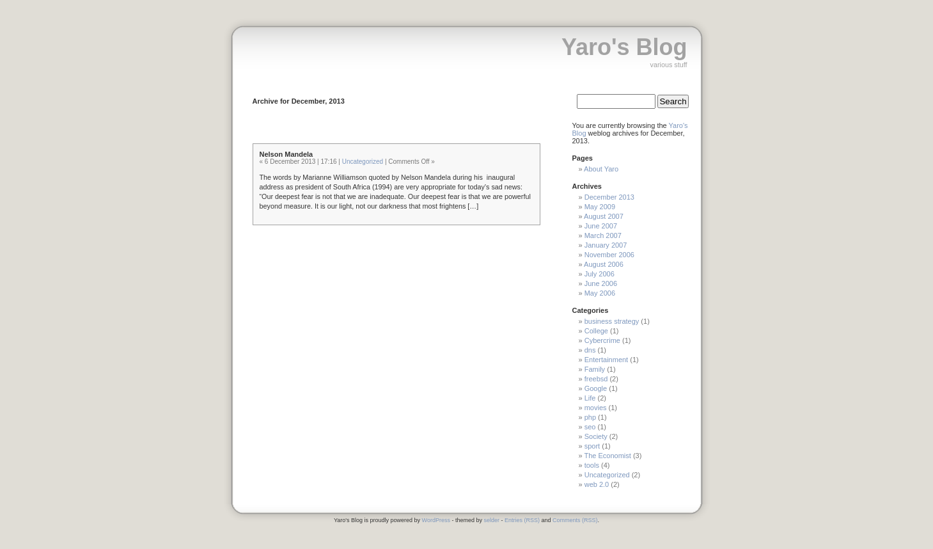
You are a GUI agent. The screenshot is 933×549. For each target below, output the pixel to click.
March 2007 (603, 235)
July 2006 (599, 274)
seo (590, 427)
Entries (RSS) (522, 520)
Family (594, 369)
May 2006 (599, 293)
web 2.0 (596, 484)
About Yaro (601, 169)
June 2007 (600, 226)
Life (590, 398)
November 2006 (609, 255)
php (590, 417)
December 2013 (609, 197)
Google (595, 388)
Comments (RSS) (575, 520)
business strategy (611, 321)
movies (595, 407)
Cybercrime (602, 340)
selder (491, 520)
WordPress (436, 520)
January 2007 (605, 245)
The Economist (607, 455)
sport (592, 446)
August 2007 (603, 216)
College (596, 331)
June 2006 (600, 283)
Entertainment (606, 359)
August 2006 (603, 264)
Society (596, 436)
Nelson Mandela (286, 154)
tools (591, 465)
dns (590, 350)
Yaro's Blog (624, 47)
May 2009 (599, 207)
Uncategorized (362, 161)
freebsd (596, 379)
